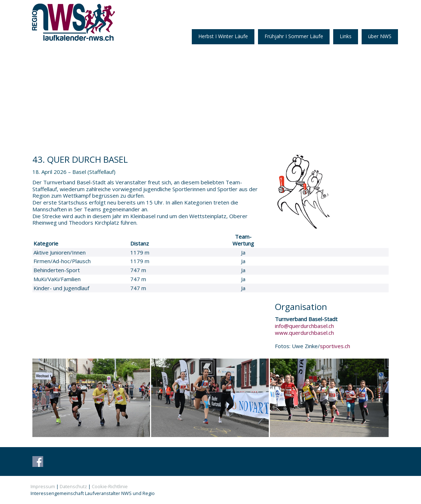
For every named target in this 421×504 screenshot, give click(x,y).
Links (346, 36)
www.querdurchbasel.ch (304, 332)
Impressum (43, 486)
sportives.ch (335, 346)
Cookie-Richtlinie (110, 486)
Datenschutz (73, 486)
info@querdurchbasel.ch (304, 325)
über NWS (379, 36)
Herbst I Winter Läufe (223, 36)
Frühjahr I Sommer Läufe (293, 36)
